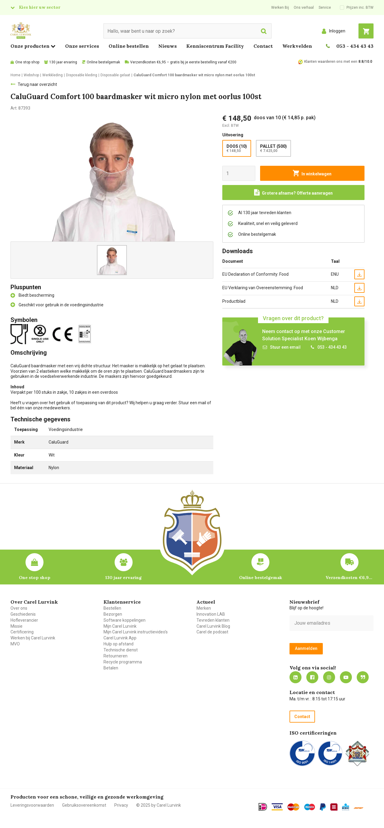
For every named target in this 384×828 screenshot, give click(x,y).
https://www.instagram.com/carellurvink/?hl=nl (329, 677)
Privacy (121, 805)
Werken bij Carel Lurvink (32, 637)
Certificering (22, 631)
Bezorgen (113, 614)
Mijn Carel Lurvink (120, 626)
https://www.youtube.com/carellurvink (346, 677)
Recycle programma (123, 662)
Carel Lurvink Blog (213, 626)
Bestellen (112, 608)
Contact (263, 46)
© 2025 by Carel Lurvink (158, 805)
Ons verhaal (304, 7)
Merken (203, 608)
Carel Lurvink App (120, 637)
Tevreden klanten (213, 620)
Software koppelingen (125, 620)
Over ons (18, 608)
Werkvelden (297, 46)
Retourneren (116, 656)
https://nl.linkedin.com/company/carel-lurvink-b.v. (296, 677)
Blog (363, 677)
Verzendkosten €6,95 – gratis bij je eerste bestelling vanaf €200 (183, 62)
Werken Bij (280, 7)
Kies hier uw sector (39, 7)
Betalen (111, 668)
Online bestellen (129, 46)
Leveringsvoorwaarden (32, 805)
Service (325, 7)
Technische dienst (121, 650)
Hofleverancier (24, 620)
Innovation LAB (210, 614)
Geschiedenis (23, 614)
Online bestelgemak (103, 62)
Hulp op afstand (119, 643)
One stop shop (27, 62)
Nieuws (167, 46)
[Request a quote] (293, 192)
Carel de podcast (212, 631)
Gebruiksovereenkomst (84, 805)
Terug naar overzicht (37, 84)
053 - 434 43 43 (355, 46)
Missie (16, 626)
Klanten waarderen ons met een (330, 61)
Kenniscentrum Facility (215, 46)
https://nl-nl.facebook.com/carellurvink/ (312, 677)
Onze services (82, 46)
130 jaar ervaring (63, 62)
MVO (15, 643)
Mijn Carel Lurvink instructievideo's (136, 631)
